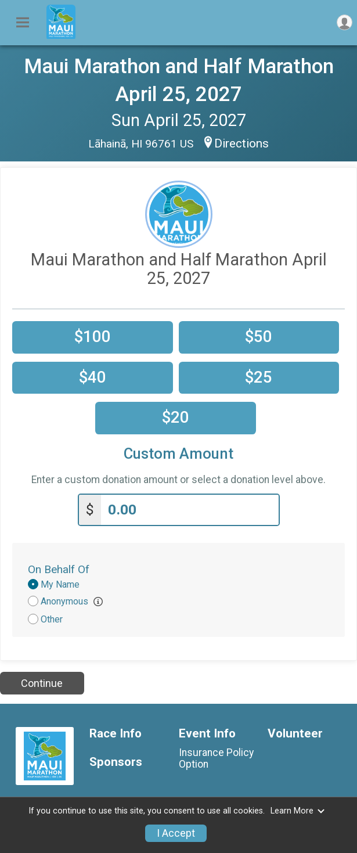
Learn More (298, 811)
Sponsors (115, 762)
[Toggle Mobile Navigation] (22, 22)
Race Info (115, 733)
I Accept (176, 833)
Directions (241, 143)
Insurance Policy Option (216, 758)
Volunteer (295, 733)
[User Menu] (344, 22)
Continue (42, 683)
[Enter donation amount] (190, 510)
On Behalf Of (58, 569)
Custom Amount (178, 453)
